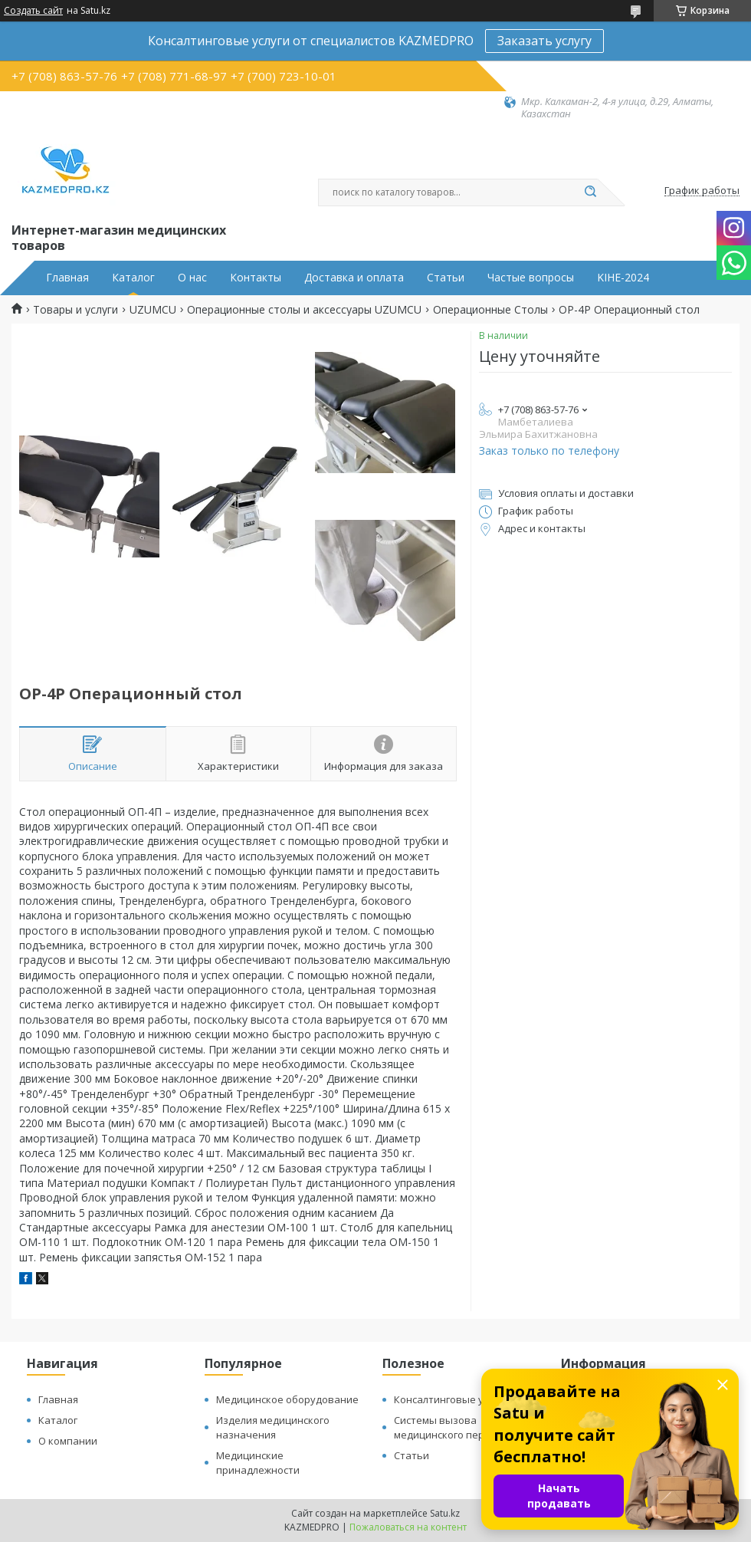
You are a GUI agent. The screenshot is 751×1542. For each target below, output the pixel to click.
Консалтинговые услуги (451, 1399)
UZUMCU (153, 310)
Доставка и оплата (354, 277)
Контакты (255, 277)
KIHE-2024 (623, 277)
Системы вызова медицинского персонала (456, 1427)
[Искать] (590, 192)
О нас (192, 277)
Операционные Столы (490, 310)
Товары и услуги (75, 310)
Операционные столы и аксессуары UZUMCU (304, 310)
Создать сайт (33, 10)
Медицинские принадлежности (258, 1462)
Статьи (445, 277)
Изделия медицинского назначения (273, 1427)
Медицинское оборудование (287, 1399)
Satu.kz (445, 1513)
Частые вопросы (530, 277)
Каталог (133, 277)
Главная (67, 277)
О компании (67, 1441)
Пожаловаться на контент (408, 1527)
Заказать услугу (544, 40)
